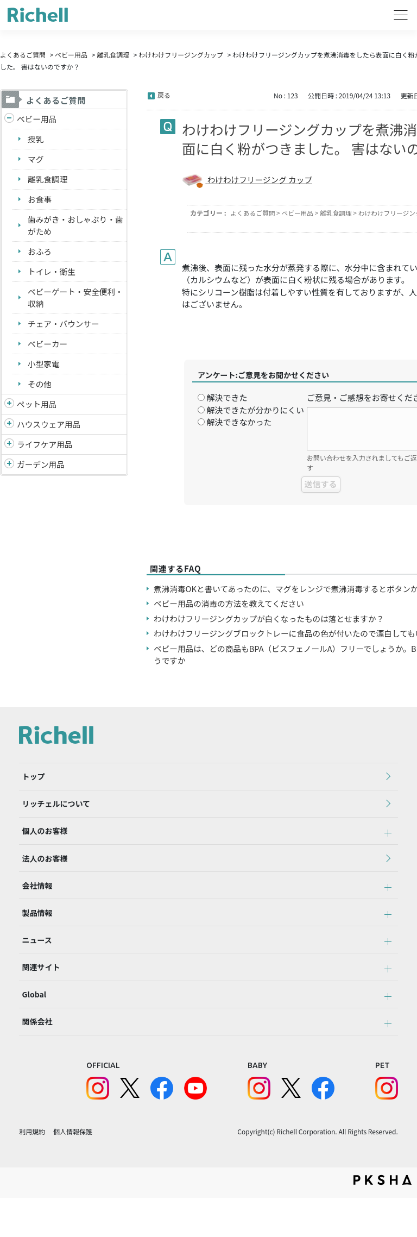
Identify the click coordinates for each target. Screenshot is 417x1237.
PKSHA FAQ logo (382, 1219)
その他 (40, 387)
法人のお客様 (42, 880)
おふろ (40, 253)
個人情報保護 (72, 1170)
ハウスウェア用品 (49, 428)
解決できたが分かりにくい (255, 410)
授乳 (36, 139)
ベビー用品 (71, 54)
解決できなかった (238, 422)
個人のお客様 (42, 850)
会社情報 (34, 910)
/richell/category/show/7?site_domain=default (9, 429)
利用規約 (32, 1170)
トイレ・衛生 (52, 273)
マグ (36, 159)
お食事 (40, 200)
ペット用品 (37, 408)
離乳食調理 (113, 54)
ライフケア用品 (45, 449)
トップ (30, 790)
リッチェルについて (53, 820)
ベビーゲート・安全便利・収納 (68, 300)
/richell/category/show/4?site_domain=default (9, 409)
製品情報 (34, 939)
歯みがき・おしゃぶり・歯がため (72, 227)
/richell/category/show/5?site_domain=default (9, 119)
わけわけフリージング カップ (261, 179)
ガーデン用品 (41, 469)
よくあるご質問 (23, 54)
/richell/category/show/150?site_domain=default (9, 469)
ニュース (34, 969)
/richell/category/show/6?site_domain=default (9, 449)
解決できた (226, 397)
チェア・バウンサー (64, 326)
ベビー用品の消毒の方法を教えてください (231, 615)
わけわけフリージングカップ (180, 54)
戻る (163, 94)
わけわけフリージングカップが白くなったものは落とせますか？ (272, 630)
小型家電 (44, 367)
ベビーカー (48, 347)
